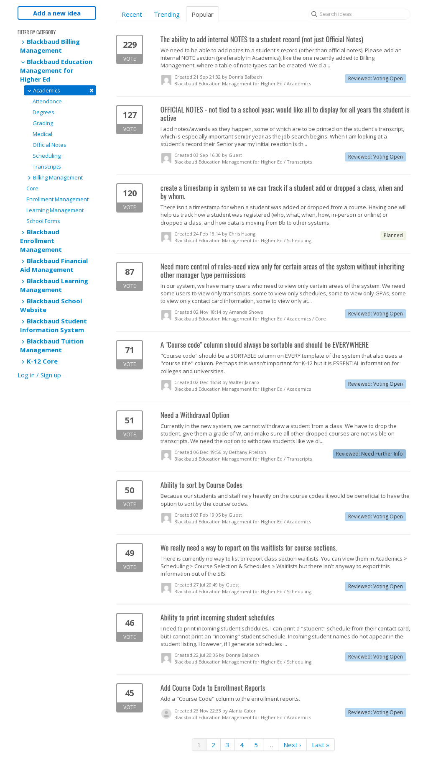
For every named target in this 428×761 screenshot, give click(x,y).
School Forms (43, 221)
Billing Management (54, 177)
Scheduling (47, 155)
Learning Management (55, 210)
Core (32, 188)
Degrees (43, 112)
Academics (60, 90)
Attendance (47, 101)
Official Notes (49, 145)
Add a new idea (57, 13)
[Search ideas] (359, 14)
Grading (43, 123)
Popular (202, 14)
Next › (292, 745)
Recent (132, 14)
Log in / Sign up (39, 375)
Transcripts (47, 166)
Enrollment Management (57, 199)
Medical (42, 134)
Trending (167, 14)
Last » (320, 745)
